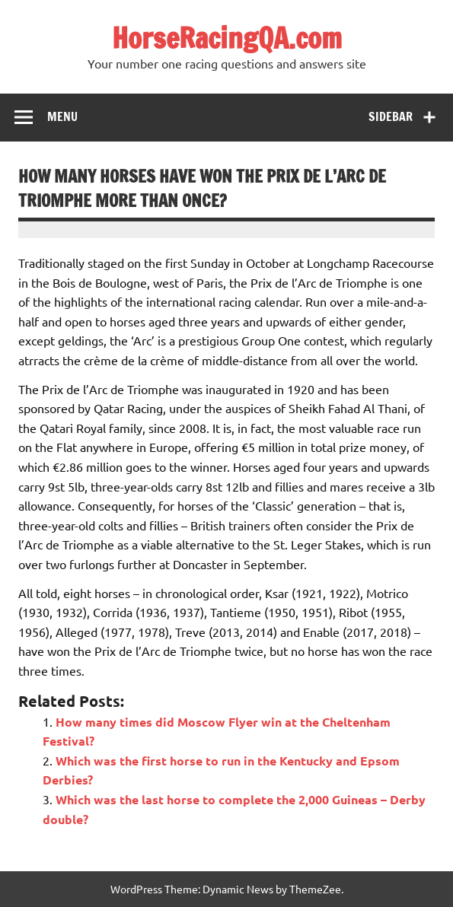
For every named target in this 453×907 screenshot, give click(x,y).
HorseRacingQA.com (227, 38)
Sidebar (390, 116)
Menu (62, 116)
